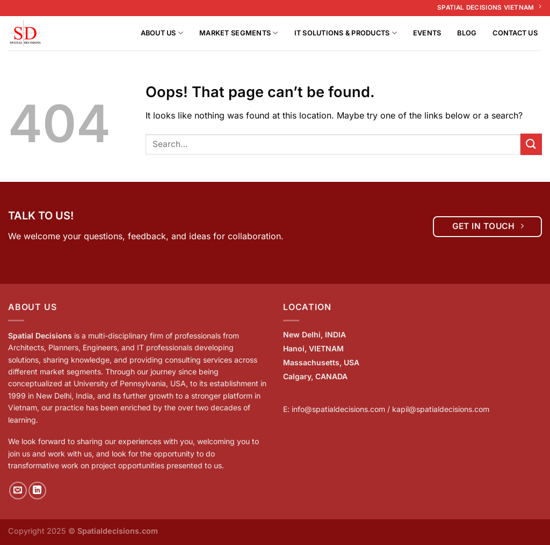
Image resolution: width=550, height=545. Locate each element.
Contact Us (515, 33)
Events (427, 33)
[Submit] (531, 144)
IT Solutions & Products (345, 33)
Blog (466, 33)
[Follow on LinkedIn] (37, 490)
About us (162, 33)
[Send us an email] (18, 490)
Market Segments (238, 33)
